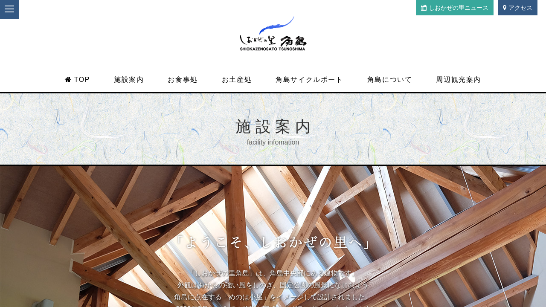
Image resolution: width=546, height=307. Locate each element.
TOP (77, 79)
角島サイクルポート (309, 79)
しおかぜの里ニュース (454, 7)
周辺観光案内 (458, 79)
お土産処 (237, 79)
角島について (389, 79)
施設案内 (129, 79)
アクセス (517, 7)
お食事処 (182, 79)
